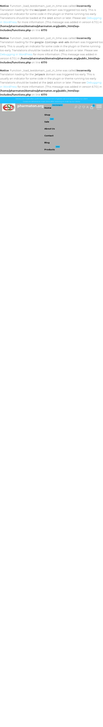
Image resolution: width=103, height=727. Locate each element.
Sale (49, 120)
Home (53, 106)
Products (52, 148)
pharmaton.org (30, 106)
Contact (48, 135)
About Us (49, 128)
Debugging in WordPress (16, 54)
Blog (47, 142)
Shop (47, 114)
